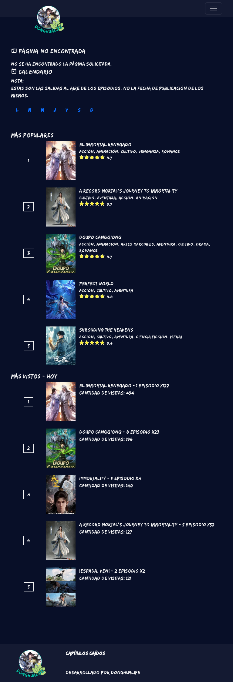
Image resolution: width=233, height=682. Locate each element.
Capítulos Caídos (85, 653)
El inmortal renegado (105, 144)
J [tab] (54, 110)
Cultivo (128, 151)
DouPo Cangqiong (100, 237)
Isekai (176, 336)
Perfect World (96, 283)
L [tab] (17, 110)
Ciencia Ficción (151, 336)
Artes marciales (137, 244)
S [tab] (79, 110)
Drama (202, 244)
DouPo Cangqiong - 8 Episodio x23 (119, 432)
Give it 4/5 (97, 157)
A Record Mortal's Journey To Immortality (128, 191)
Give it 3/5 (92, 157)
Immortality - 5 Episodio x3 (110, 478)
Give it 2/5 (86, 157)
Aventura (106, 197)
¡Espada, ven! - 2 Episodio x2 (112, 571)
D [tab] (91, 110)
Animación (107, 151)
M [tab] (29, 110)
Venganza (149, 151)
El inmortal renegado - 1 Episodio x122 (124, 385)
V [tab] (67, 110)
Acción (86, 151)
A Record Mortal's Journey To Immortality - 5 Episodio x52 (146, 524)
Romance (170, 151)
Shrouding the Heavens (106, 330)
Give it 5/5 (102, 157)
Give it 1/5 (81, 157)
